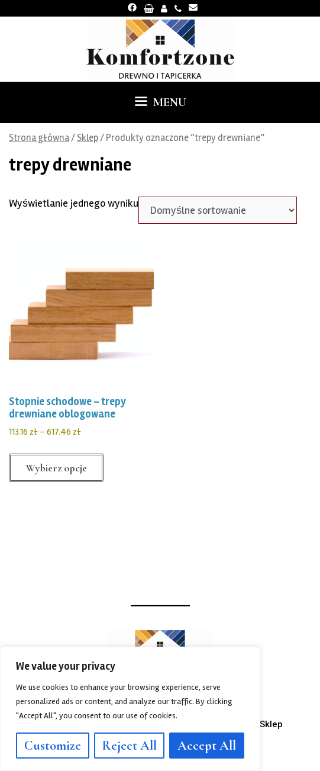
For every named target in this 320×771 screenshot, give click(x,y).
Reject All (129, 745)
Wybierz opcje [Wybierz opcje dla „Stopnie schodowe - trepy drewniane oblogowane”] (56, 467)
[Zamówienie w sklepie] (217, 210)
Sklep (87, 138)
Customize (52, 745)
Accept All (206, 745)
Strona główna (39, 138)
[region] (130, 709)
